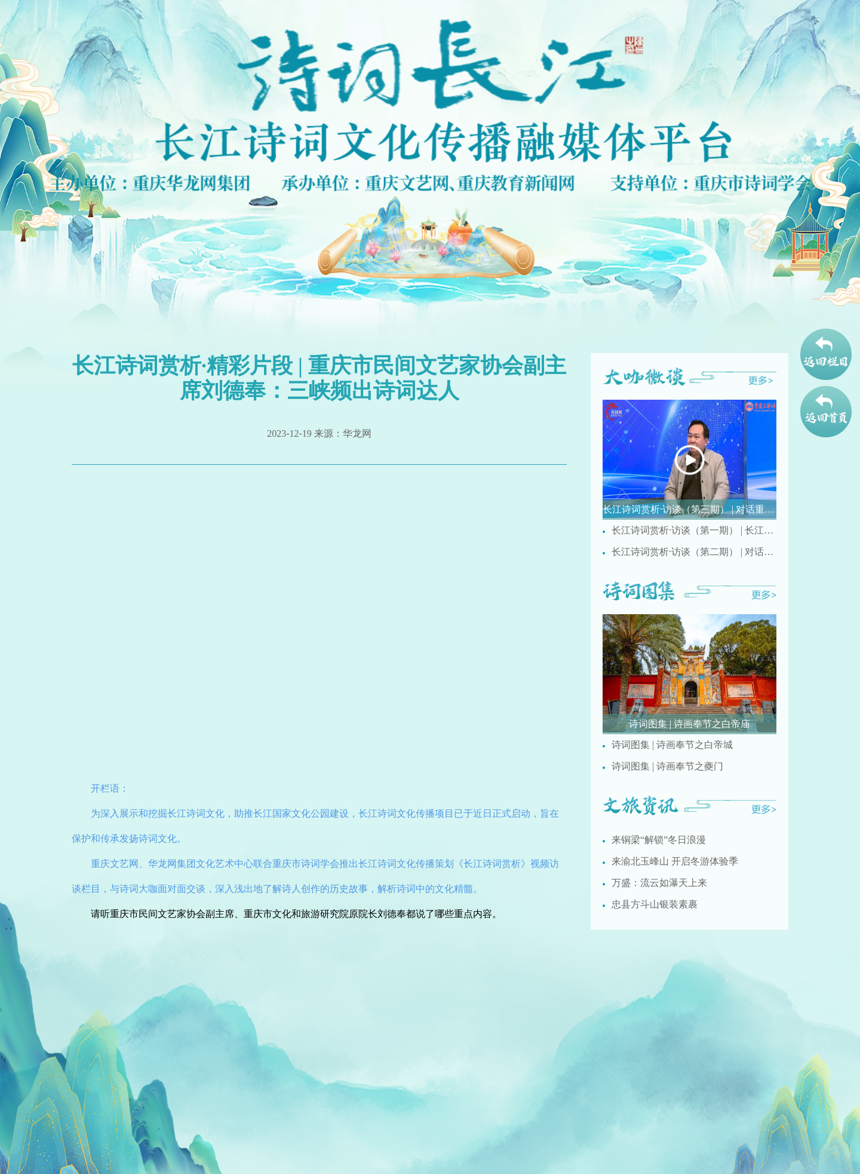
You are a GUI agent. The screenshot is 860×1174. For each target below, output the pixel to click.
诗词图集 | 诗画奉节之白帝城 (672, 745)
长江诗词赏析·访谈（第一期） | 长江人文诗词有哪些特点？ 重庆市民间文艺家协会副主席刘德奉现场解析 (694, 530)
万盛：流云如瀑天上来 (659, 883)
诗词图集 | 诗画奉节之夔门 (667, 766)
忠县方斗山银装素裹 (655, 904)
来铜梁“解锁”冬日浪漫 (659, 840)
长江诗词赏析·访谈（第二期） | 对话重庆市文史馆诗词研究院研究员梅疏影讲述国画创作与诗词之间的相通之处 (694, 552)
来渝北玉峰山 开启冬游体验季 (675, 861)
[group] (689, 460)
